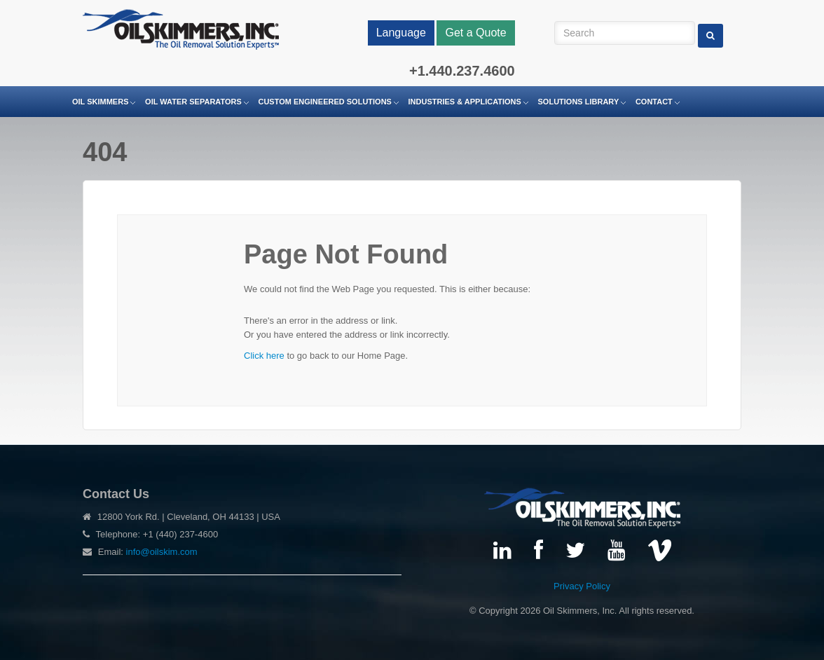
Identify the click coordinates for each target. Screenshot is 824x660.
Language (401, 33)
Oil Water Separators (193, 101)
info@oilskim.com (162, 551)
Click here (264, 355)
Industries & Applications (464, 101)
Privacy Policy (582, 586)
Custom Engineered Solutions (324, 101)
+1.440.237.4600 (462, 70)
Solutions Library (578, 101)
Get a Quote (475, 33)
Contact (654, 101)
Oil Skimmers (100, 101)
